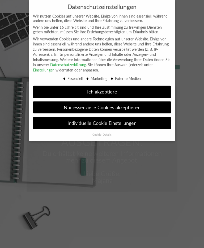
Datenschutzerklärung (68, 61)
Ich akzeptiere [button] (102, 89)
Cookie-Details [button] (102, 131)
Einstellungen (43, 67)
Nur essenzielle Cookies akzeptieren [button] (102, 104)
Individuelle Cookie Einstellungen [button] (102, 120)
